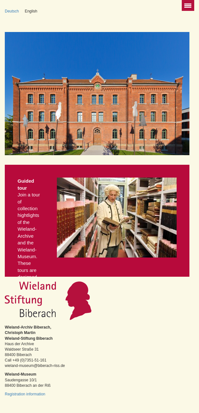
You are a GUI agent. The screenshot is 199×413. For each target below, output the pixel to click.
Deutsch (12, 11)
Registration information (25, 394)
